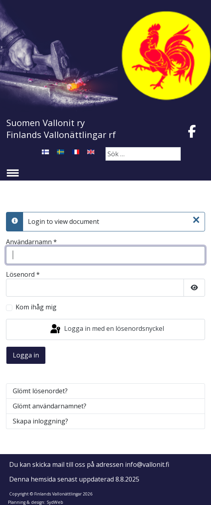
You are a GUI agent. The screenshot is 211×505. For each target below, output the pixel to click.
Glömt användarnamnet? (49, 406)
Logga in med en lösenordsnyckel (106, 329)
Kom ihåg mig (36, 307)
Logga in (26, 355)
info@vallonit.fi (147, 464)
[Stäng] (196, 219)
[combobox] (143, 154)
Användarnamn (31, 242)
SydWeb (55, 502)
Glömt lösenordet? (40, 391)
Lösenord (23, 274)
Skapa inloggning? (40, 421)
